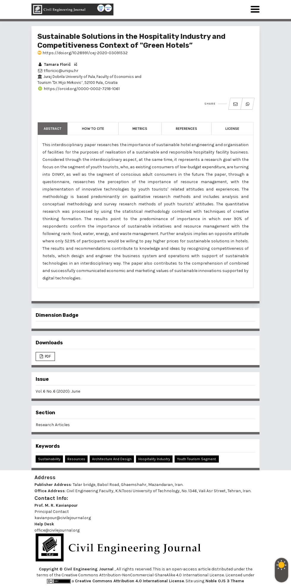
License (232, 129)
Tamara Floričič (57, 64)
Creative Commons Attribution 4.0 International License (129, 580)
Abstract (52, 129)
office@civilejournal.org (57, 530)
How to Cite (93, 129)
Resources (76, 459)
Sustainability (49, 459)
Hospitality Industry (154, 459)
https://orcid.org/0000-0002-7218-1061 (78, 88)
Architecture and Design (112, 459)
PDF (47, 356)
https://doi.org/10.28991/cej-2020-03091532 (82, 52)
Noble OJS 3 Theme (224, 580)
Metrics (139, 129)
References (186, 129)
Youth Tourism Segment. (196, 459)
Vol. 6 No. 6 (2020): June (58, 391)
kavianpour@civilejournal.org (62, 517)
